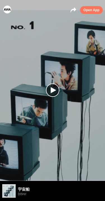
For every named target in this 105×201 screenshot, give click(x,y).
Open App (91, 10)
